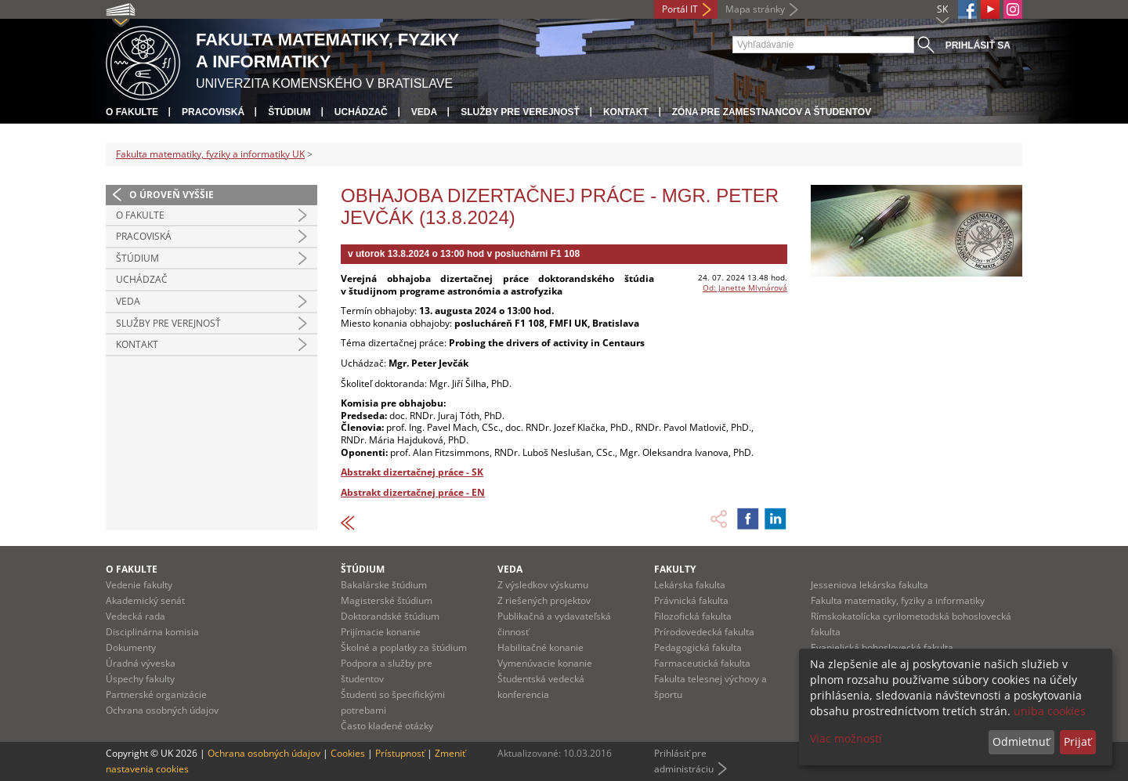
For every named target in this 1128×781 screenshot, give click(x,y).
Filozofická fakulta (693, 616)
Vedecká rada (135, 616)
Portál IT (680, 9)
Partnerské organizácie (156, 694)
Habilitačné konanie (540, 647)
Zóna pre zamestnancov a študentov (771, 112)
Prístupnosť (400, 753)
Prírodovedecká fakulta (704, 631)
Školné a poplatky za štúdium (404, 647)
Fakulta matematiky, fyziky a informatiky (898, 600)
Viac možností (846, 738)
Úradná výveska (140, 663)
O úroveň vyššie (171, 194)
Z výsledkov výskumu (542, 584)
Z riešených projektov (544, 600)
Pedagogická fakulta (698, 647)
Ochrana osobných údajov (162, 710)
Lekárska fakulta (689, 584)
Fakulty (675, 569)
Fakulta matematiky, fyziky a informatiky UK (210, 154)
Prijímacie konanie (381, 631)
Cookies (348, 753)
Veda (424, 112)
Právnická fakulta (691, 600)
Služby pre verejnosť (520, 112)
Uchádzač (361, 112)
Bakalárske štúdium (384, 584)
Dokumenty (131, 647)
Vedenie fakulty (139, 584)
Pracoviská (213, 112)
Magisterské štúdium (386, 600)
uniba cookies (1050, 710)
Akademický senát (145, 600)
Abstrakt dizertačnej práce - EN (413, 492)
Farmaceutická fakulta (702, 663)
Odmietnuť (1021, 741)
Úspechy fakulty (140, 678)
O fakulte (132, 112)
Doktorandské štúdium (390, 616)
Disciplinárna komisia (152, 631)
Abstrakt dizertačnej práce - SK (412, 472)
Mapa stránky (755, 9)
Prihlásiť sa (977, 45)
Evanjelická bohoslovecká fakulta (882, 647)
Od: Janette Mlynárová (745, 287)
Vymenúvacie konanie (544, 663)
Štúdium (289, 112)
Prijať (1077, 741)
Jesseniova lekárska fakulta (869, 584)
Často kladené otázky (387, 725)
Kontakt (626, 112)
